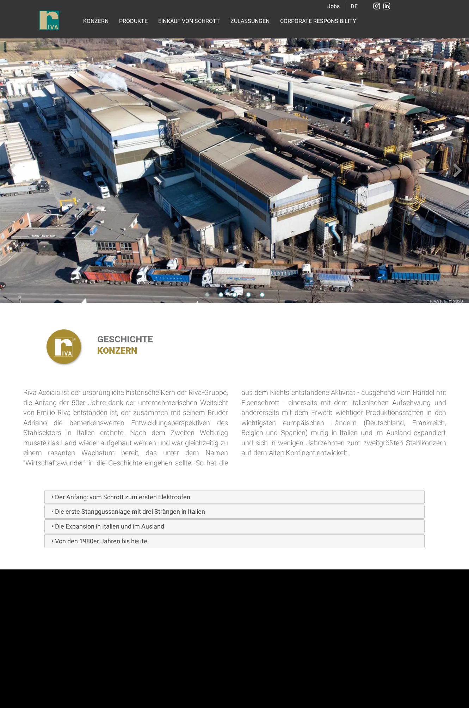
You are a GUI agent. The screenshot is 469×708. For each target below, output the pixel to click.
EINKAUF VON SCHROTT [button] (189, 21)
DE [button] (354, 6)
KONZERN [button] (96, 21)
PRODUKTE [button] (133, 21)
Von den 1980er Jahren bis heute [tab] (98, 541)
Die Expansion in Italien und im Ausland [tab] (106, 526)
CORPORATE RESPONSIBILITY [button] (318, 21)
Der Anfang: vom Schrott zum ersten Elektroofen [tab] (119, 497)
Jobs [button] (333, 6)
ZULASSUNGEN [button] (250, 21)
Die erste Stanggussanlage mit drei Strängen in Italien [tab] (127, 511)
